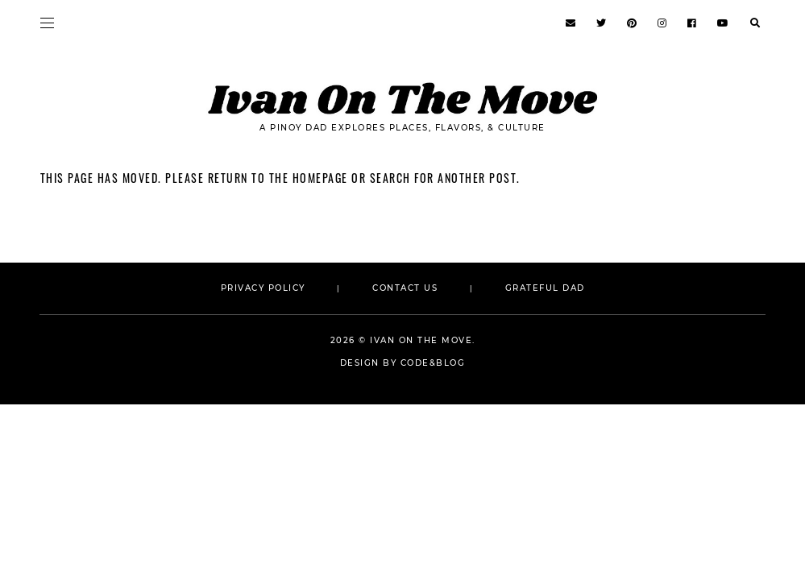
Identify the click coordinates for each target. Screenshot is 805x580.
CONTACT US (407, 288)
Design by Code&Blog (403, 363)
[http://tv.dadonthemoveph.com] (723, 23)
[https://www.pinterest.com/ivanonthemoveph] (632, 23)
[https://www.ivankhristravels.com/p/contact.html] (571, 23)
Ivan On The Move (421, 340)
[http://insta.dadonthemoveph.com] (663, 23)
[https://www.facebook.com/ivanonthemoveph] (692, 23)
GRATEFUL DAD (545, 288)
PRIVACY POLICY (263, 288)
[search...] (755, 22)
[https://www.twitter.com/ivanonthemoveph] (602, 23)
